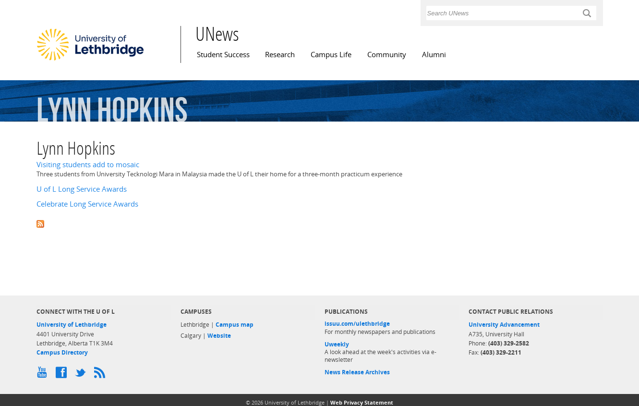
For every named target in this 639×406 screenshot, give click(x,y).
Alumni (434, 54)
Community (386, 54)
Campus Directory (62, 352)
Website (219, 335)
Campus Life (331, 54)
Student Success (223, 54)
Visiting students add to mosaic (87, 165)
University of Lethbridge (71, 324)
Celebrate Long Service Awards (87, 204)
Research (280, 54)
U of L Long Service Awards (81, 189)
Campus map (234, 324)
